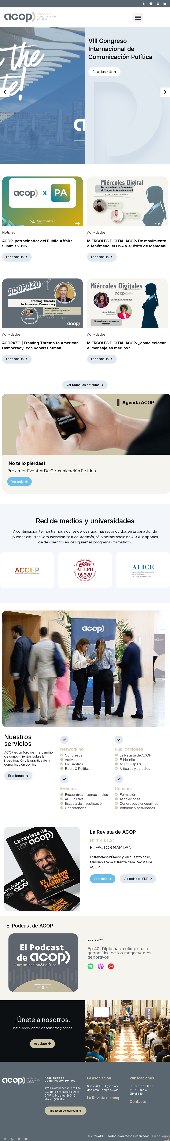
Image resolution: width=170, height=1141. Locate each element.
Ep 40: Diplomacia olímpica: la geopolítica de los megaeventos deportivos (119, 949)
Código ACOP (108, 1086)
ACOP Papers (138, 1086)
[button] (138, 17)
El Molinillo (136, 1089)
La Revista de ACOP (142, 1082)
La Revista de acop (104, 1094)
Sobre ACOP (95, 1082)
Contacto (138, 1098)
